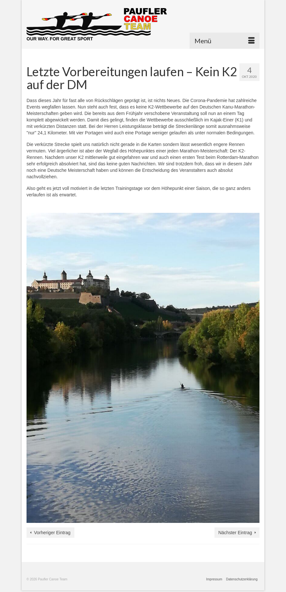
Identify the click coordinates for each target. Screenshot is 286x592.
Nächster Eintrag (235, 532)
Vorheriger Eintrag (52, 532)
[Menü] (224, 41)
